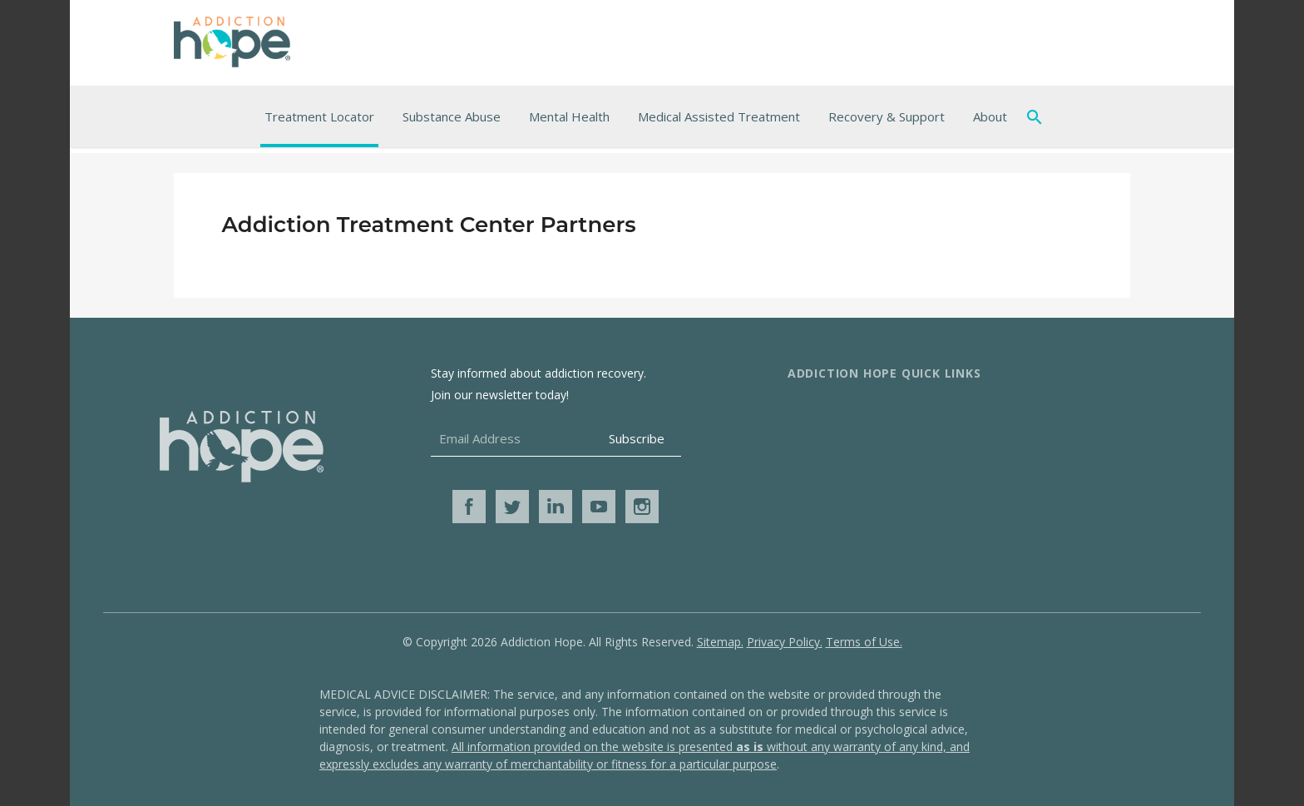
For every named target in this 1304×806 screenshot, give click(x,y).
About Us (817, 412)
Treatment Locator (319, 116)
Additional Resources (1037, 412)
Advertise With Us (843, 466)
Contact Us (822, 439)
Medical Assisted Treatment (719, 116)
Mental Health (569, 116)
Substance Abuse (452, 116)
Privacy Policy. (784, 642)
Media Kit (817, 492)
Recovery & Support (886, 116)
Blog (986, 492)
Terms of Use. (864, 642)
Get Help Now (1015, 466)
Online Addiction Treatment (1058, 439)
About (990, 116)
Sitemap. (720, 642)
